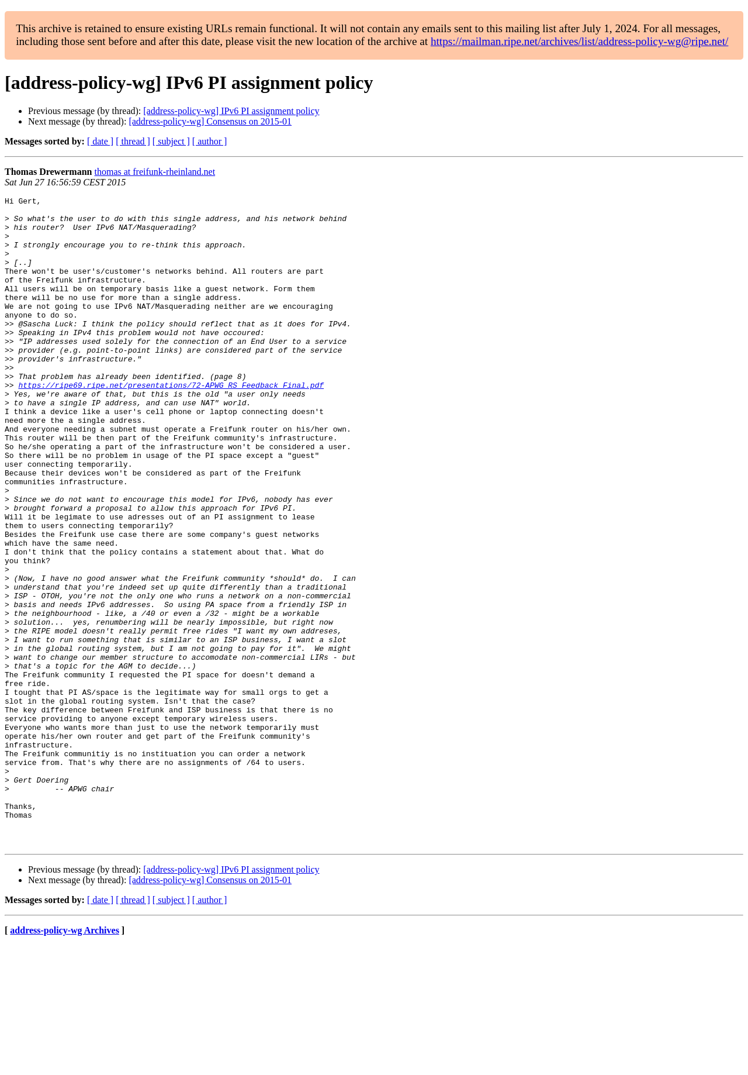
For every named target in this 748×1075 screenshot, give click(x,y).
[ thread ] (133, 141)
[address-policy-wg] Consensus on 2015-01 (210, 121)
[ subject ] (171, 141)
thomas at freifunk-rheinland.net (154, 172)
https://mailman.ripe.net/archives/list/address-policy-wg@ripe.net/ (580, 41)
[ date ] (100, 141)
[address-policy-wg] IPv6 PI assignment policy (231, 111)
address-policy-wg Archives (64, 1060)
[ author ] (209, 141)
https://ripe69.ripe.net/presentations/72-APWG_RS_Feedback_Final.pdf (171, 423)
